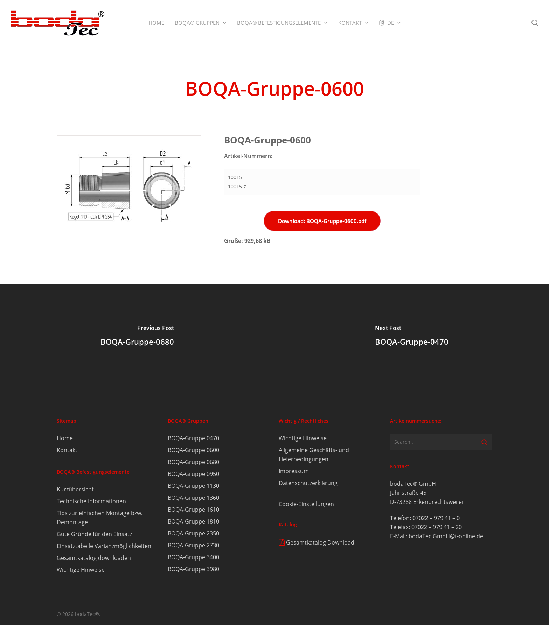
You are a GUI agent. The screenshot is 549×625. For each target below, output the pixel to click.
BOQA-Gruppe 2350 (193, 533)
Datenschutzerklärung (308, 483)
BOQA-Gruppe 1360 (193, 497)
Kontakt (67, 450)
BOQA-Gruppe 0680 (193, 462)
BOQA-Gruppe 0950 (193, 474)
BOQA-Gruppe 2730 (193, 545)
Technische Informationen (91, 501)
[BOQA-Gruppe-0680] (137, 336)
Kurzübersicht (75, 489)
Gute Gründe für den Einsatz (94, 534)
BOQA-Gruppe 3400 (193, 557)
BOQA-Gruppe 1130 (193, 486)
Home (65, 438)
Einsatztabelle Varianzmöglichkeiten (104, 546)
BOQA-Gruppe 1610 (193, 509)
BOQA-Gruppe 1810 (193, 521)
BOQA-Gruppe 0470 (193, 438)
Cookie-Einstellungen (306, 504)
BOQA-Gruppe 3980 (193, 569)
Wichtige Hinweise (81, 570)
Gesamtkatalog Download (320, 542)
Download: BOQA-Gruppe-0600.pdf (322, 220)
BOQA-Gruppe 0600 (193, 450)
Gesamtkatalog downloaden (94, 558)
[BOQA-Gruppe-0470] (411, 336)
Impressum (294, 471)
